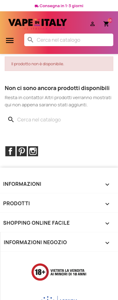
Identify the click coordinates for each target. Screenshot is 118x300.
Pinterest (22, 151)
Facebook (10, 151)
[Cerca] (68, 40)
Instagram (33, 151)
